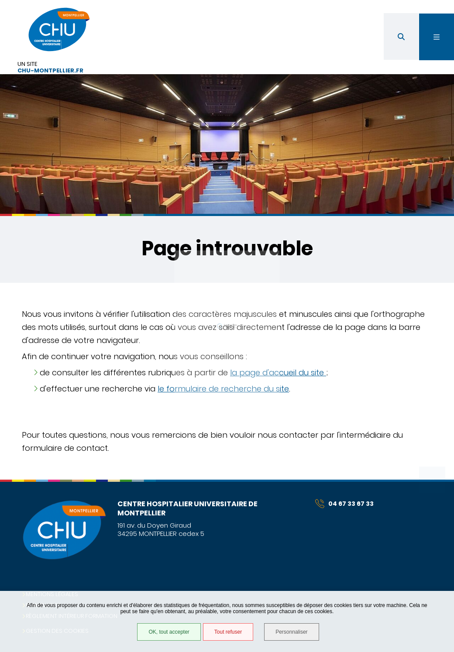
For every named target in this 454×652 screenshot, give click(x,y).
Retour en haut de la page (432, 480)
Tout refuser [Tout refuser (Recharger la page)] (228, 632)
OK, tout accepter (168, 632)
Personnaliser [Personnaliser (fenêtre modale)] (291, 632)
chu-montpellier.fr (50, 71)
